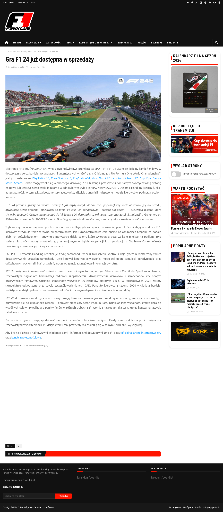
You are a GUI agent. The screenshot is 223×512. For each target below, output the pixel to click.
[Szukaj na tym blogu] (29, 496)
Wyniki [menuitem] (17, 42)
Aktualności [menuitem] (53, 42)
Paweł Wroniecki (16, 67)
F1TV (33, 2)
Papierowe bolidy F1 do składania (198, 282)
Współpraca (23, 2)
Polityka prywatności (211, 507)
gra (24, 51)
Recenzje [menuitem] (156, 42)
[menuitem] (7, 43)
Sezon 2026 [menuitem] (32, 42)
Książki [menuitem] (142, 42)
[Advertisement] (83, 400)
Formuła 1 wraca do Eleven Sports (191, 228)
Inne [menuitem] (69, 42)
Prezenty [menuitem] (172, 42)
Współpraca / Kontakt (192, 507)
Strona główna (9, 2)
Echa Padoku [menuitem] (125, 42)
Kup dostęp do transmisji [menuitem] (94, 42)
